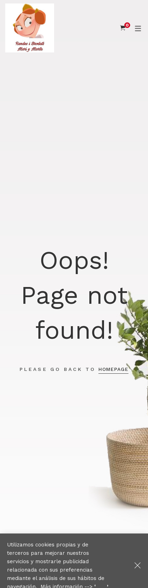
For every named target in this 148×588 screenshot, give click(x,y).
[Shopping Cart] (122, 28)
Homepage (113, 369)
